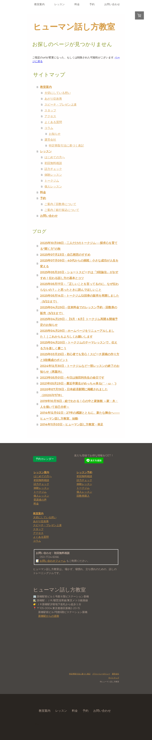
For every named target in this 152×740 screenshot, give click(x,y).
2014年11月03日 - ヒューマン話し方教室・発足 (71, 424)
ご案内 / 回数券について (60, 204)
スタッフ (50, 110)
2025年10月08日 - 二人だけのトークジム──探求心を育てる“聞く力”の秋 (78, 246)
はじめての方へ (54, 157)
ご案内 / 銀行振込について (61, 210)
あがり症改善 (53, 99)
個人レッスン (53, 186)
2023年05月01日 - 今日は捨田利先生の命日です (72, 377)
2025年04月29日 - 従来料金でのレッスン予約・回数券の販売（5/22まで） (78, 310)
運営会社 (50, 139)
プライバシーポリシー (101, 674)
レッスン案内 (41, 472)
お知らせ (55, 134)
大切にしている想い (57, 93)
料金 (77, 4)
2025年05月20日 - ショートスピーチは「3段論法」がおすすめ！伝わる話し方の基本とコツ (79, 275)
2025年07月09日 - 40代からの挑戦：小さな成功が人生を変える (79, 263)
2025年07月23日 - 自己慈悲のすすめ (65, 254)
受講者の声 (40, 499)
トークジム (51, 180)
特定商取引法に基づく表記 (66, 145)
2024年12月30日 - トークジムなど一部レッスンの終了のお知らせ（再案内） (79, 369)
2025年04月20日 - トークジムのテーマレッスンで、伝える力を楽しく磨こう (78, 345)
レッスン (59, 4)
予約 (92, 4)
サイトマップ (113, 678)
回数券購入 (83, 495)
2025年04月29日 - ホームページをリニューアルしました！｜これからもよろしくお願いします (77, 333)
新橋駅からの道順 (48, 616)
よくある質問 (53, 122)
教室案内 (39, 4)
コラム (48, 128)
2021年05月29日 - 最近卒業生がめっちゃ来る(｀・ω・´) (78, 383)
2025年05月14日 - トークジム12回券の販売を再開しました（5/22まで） (79, 298)
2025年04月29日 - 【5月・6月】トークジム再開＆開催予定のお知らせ (79, 322)
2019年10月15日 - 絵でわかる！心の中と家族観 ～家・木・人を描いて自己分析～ (79, 404)
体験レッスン (53, 175)
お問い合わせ (112, 4)
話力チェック (53, 169)
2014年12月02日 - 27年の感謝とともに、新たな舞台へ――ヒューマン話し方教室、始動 (80, 415)
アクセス (50, 116)
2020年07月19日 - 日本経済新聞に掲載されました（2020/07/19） (74, 392)
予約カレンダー (45, 458)
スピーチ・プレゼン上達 (60, 104)
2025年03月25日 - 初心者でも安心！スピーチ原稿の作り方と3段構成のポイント (79, 357)
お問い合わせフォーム (53, 560)
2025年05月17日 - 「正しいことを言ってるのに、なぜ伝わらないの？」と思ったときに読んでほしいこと (79, 287)
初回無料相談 (53, 163)
